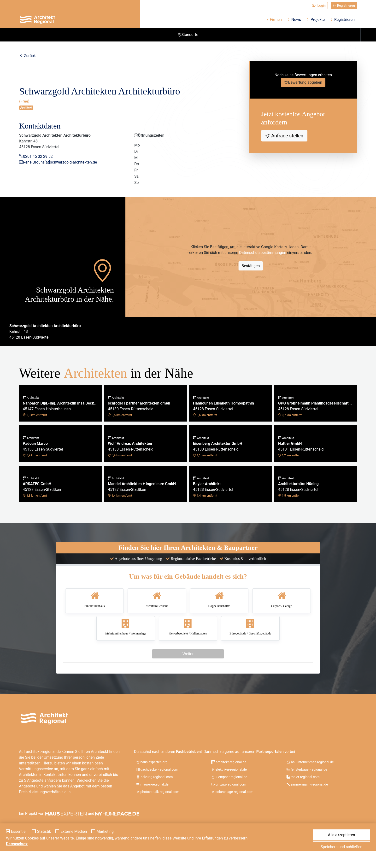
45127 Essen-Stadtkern (42, 486)
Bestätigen (250, 266)
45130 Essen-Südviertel (43, 446)
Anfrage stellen (286, 136)
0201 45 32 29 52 (38, 156)
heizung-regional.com (154, 777)
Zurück (27, 55)
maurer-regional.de (152, 784)
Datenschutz (340, 827)
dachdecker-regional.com (157, 769)
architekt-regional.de (228, 762)
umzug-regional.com (228, 784)
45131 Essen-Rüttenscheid (301, 446)
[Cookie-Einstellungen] (6, 844)
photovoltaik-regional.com (157, 792)
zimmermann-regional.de (307, 784)
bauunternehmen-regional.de (310, 762)
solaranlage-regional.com (232, 792)
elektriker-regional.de (229, 769)
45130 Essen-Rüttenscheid (139, 406)
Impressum (316, 827)
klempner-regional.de (229, 777)
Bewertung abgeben (305, 82)
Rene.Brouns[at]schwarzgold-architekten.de (60, 162)
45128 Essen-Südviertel (223, 406)
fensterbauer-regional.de (307, 769)
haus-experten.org (151, 762)
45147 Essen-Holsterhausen (60, 406)
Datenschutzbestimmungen (262, 252)
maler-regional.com (303, 777)
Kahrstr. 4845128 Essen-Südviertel (45, 331)
